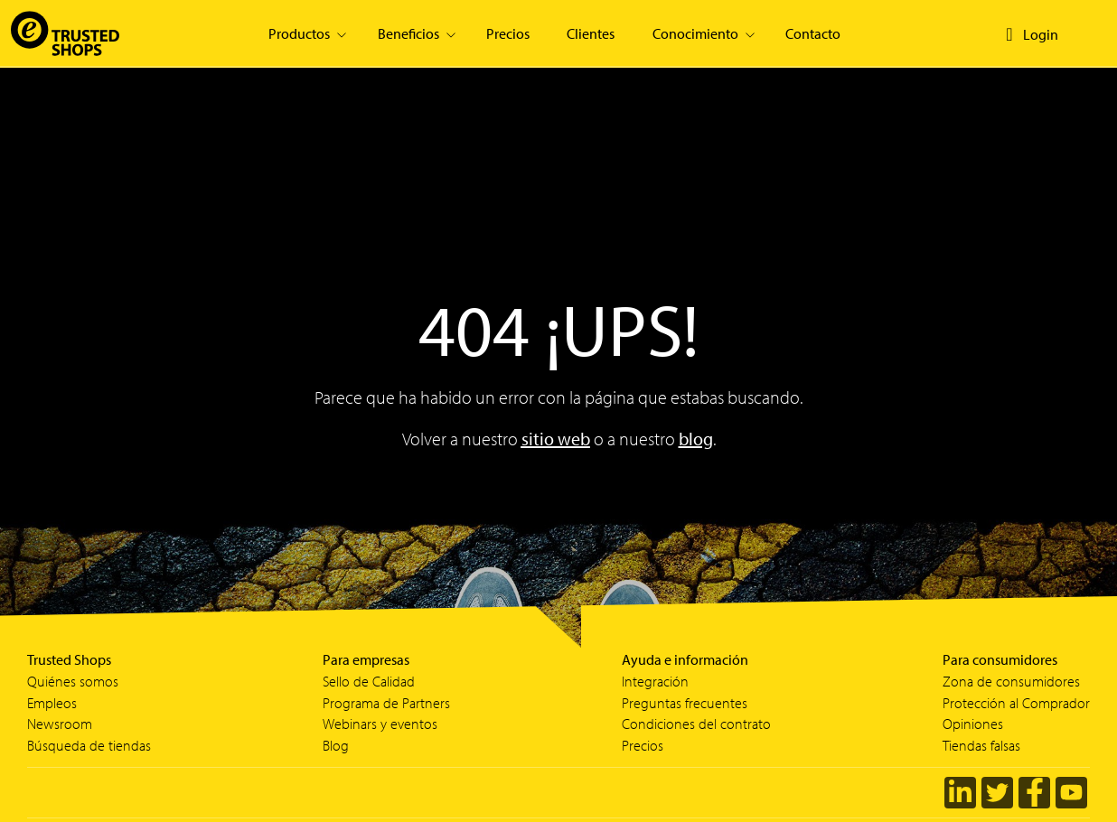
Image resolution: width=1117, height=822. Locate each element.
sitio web (555, 438)
